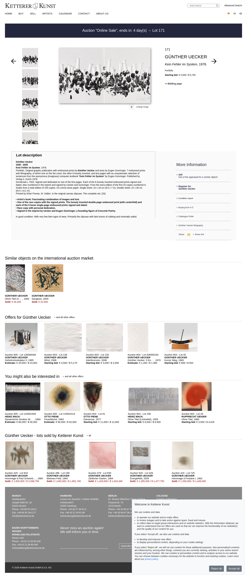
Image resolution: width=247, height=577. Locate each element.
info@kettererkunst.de (23, 516)
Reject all (216, 568)
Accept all (234, 568)
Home (8, 13)
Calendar (65, 13)
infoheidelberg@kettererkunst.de (28, 548)
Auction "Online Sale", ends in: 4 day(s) (115, 30)
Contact (84, 13)
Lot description (29, 155)
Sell (33, 13)
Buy (21, 13)
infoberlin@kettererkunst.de (122, 516)
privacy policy (151, 559)
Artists (47, 13)
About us (102, 13)
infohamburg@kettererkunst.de (75, 516)
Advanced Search (233, 5)
